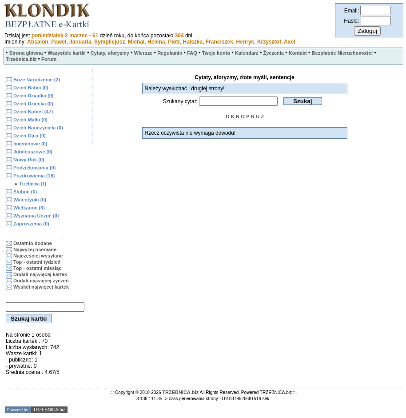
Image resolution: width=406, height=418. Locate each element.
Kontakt (298, 53)
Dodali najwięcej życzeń (41, 280)
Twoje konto (216, 53)
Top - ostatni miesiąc (37, 268)
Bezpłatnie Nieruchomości (342, 53)
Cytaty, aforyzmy (110, 53)
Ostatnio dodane (32, 243)
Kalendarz (247, 53)
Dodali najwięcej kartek (40, 274)
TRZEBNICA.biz (180, 392)
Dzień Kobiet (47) (33, 111)
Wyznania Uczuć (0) (36, 215)
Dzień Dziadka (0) (33, 95)
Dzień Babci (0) (30, 87)
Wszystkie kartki (67, 53)
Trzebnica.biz (21, 59)
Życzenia (273, 53)
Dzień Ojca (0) (29, 135)
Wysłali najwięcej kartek (41, 286)
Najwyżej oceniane (34, 249)
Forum (48, 59)
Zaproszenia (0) (31, 223)
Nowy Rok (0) (28, 159)
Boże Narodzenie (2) (36, 79)
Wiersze (143, 53)
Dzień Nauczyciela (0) (38, 127)
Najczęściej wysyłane (38, 255)
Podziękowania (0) (34, 167)
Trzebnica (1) (32, 183)
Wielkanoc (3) (29, 207)
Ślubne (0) (25, 191)
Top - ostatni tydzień (36, 262)
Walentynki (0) (29, 199)
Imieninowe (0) (30, 143)
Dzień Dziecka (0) (33, 103)
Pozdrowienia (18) (34, 175)
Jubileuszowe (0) (32, 151)
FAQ (192, 53)
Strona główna (26, 53)
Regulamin (169, 53)
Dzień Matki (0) (30, 119)
